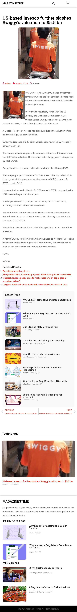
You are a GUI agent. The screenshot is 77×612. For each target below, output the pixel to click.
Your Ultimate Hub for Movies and (41, 354)
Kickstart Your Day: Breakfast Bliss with (45, 381)
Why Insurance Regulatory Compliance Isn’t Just (47, 314)
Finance (26, 400)
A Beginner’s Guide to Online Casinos (49, 587)
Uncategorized (29, 343)
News (25, 303)
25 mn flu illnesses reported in (45, 568)
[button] (53, 3)
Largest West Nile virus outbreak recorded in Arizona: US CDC (35, 284)
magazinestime (13, 3)
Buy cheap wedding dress (16, 271)
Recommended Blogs (14, 521)
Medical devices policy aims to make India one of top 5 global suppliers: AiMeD (34, 279)
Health (25, 373)
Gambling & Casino (36, 592)
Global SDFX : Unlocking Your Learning (43, 340)
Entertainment (29, 357)
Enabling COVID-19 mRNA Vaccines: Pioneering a (42, 369)
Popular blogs (11, 563)
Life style (26, 384)
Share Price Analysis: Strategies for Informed (42, 396)
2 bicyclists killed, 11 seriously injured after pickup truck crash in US (37, 274)
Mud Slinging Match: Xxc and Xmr (40, 327)
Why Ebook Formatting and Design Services (47, 300)
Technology (27, 330)
